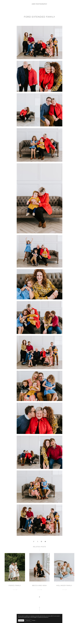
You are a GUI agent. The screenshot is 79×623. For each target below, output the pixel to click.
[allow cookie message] (21, 620)
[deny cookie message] (28, 620)
